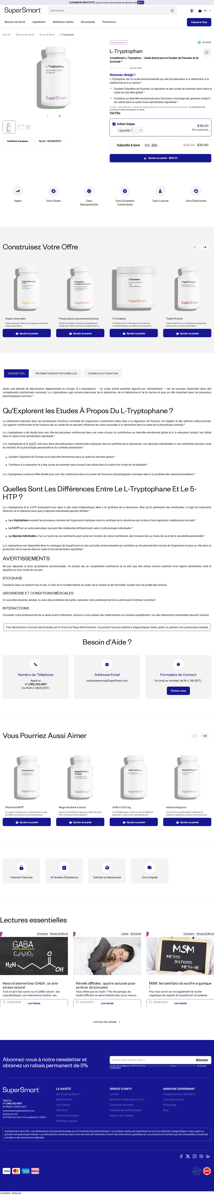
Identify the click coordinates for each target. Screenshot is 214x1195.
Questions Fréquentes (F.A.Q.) (127, 1099)
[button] (60, 116)
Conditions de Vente (121, 1104)
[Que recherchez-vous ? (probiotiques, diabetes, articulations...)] (112, 10)
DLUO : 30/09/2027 (50, 141)
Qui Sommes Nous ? (68, 1094)
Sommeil (135, 933)
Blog (166, 1110)
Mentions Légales (66, 1121)
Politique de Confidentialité (125, 1110)
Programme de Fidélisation (179, 1094)
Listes (124, 933)
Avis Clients (63, 1104)
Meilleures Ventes (63, 22)
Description (16, 373)
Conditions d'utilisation (186, 1066)
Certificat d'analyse (17, 141)
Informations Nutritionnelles (56, 373)
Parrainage (169, 1104)
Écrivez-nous (178, 690)
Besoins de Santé (15, 22)
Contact (114, 1094)
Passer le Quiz (199, 22)
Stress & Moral (47, 34)
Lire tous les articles (107, 1021)
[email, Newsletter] (160, 1060)
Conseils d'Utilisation (103, 373)
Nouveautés (88, 22)
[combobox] (207, 10)
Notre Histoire (64, 1099)
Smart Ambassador (67, 1115)
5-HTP (32, 443)
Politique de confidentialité (158, 1066)
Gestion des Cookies (122, 1115)
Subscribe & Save (173, 1099)
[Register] (202, 1060)
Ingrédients (38, 22)
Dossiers (42, 933)
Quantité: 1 (125, 130)
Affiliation (62, 1110)
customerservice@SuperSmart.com (18, 1111)
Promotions (109, 22)
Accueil (7, 34)
